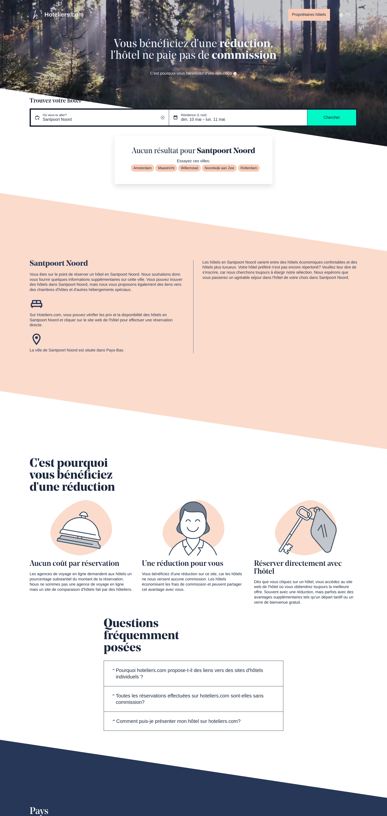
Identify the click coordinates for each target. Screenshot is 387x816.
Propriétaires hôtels (309, 15)
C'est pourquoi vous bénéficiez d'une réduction (193, 73)
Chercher (332, 117)
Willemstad (189, 168)
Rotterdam (249, 168)
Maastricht (166, 168)
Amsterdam (143, 168)
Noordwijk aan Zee (219, 168)
